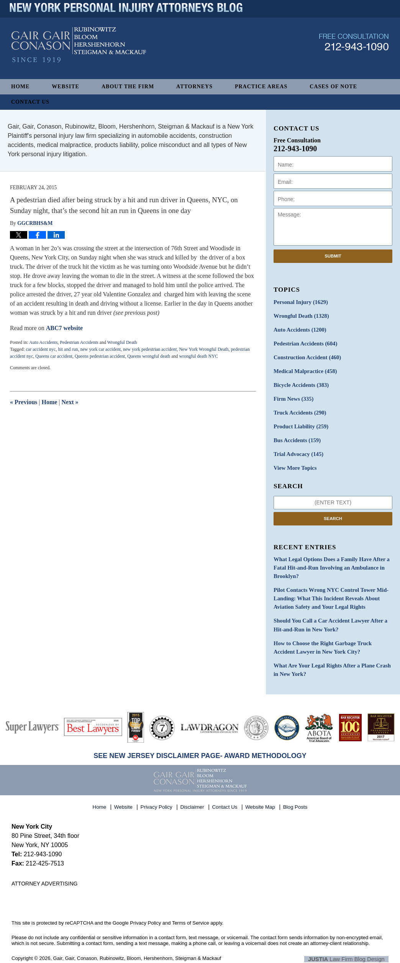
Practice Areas (261, 86)
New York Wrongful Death (203, 349)
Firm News (293, 396)
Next (70, 402)
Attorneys (194, 86)
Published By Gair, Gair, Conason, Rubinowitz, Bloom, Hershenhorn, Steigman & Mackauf (354, 51)
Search (333, 513)
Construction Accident (306, 355)
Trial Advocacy (297, 450)
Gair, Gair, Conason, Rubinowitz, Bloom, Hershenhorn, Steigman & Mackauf (137, 948)
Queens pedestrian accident (100, 356)
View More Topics (294, 463)
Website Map (261, 795)
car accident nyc (41, 349)
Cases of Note (333, 86)
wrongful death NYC (198, 356)
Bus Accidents (296, 436)
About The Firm (128, 86)
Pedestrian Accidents (79, 342)
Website (65, 86)
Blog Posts (296, 795)
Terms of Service (190, 913)
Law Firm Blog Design (352, 949)
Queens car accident (53, 356)
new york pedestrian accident (150, 349)
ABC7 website (64, 328)
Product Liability (300, 423)
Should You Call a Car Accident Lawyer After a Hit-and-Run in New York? (328, 617)
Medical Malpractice (304, 369)
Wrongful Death (122, 342)
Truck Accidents (299, 409)
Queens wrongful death (148, 356)
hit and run (68, 349)
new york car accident (100, 349)
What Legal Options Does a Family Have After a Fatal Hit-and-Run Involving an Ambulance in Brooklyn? (329, 562)
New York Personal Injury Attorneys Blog (78, 54)
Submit (333, 256)
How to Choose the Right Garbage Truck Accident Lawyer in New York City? (331, 639)
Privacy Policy (157, 795)
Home (20, 86)
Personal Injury (299, 302)
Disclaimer (193, 795)
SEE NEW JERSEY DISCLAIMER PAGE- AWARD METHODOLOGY (200, 746)
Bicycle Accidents (300, 382)
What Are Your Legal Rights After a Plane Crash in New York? (332, 660)
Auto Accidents (43, 342)
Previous (23, 402)
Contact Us (30, 102)
